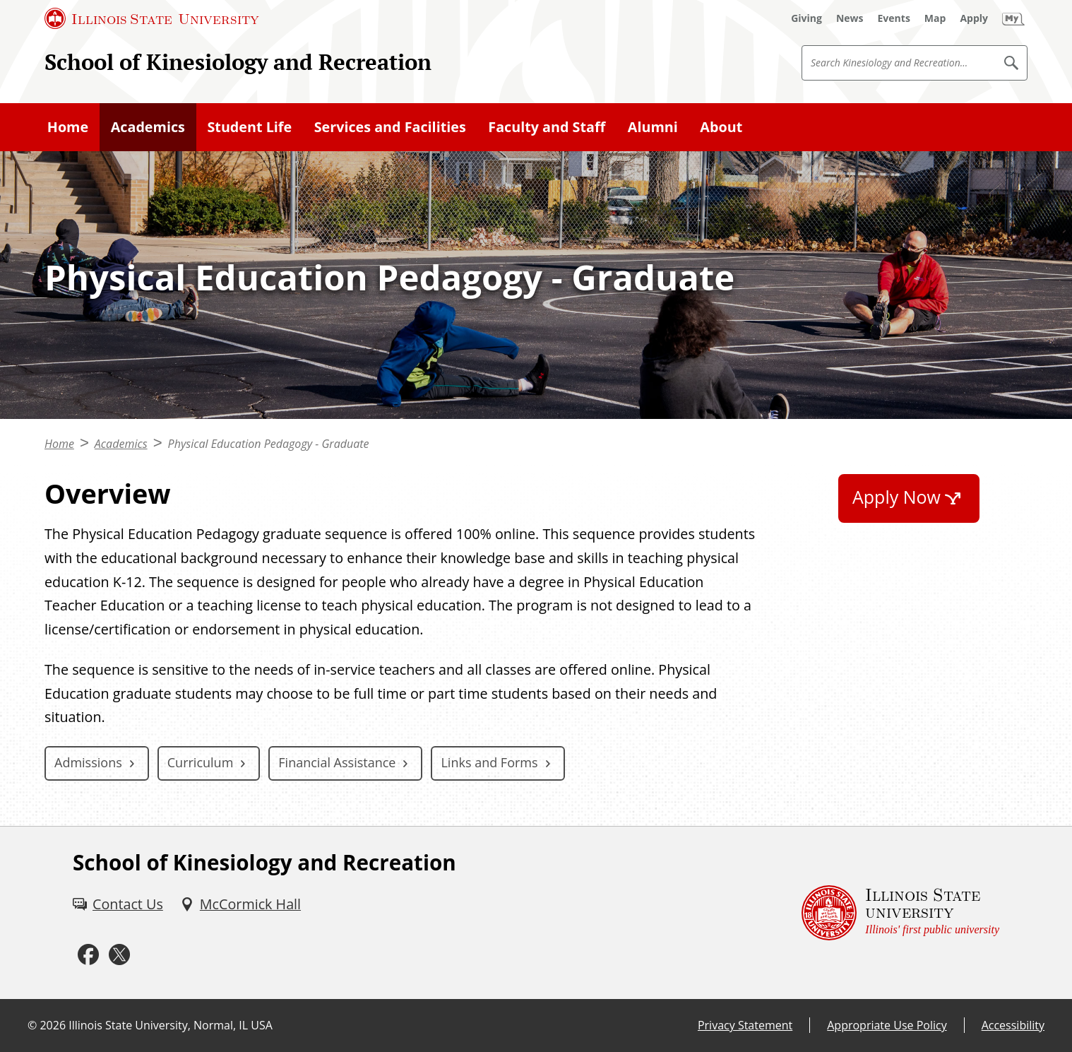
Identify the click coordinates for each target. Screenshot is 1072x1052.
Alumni (653, 126)
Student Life (249, 126)
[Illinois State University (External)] (151, 18)
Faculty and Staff (546, 126)
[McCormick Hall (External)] (240, 904)
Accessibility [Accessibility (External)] (1013, 1025)
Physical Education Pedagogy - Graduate (268, 443)
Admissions (88, 762)
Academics (148, 126)
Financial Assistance (336, 762)
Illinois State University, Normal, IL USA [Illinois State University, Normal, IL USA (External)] (171, 1025)
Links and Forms (489, 762)
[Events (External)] (894, 18)
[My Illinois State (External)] (1013, 18)
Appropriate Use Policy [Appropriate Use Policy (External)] (886, 1025)
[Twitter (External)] (119, 954)
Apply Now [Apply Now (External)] (896, 497)
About (721, 126)
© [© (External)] (32, 1025)
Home (67, 126)
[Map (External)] (935, 18)
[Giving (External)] (806, 18)
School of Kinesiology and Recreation (237, 61)
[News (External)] (849, 18)
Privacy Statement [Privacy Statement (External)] (745, 1025)
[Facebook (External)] (88, 954)
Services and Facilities (390, 126)
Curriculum (200, 762)
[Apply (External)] (974, 18)
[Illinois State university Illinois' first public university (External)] (900, 912)
